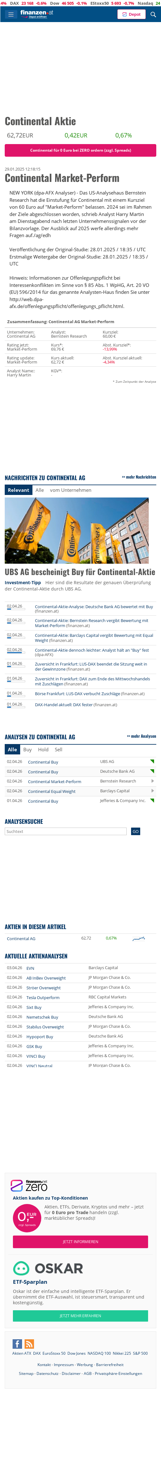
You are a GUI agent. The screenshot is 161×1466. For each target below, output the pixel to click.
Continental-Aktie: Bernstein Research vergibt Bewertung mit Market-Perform (91, 623)
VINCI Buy (35, 1056)
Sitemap (26, 1373)
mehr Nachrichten (141, 477)
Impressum (64, 1364)
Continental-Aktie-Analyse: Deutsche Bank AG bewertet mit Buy (94, 606)
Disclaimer (71, 1373)
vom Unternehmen (70, 490)
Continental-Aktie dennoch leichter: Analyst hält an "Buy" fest (92, 650)
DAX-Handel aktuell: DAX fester (64, 704)
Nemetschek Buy (42, 1017)
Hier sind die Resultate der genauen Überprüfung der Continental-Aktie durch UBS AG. (78, 585)
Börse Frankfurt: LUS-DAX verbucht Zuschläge (77, 693)
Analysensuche (24, 821)
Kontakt (44, 1364)
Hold (43, 749)
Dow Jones (76, 1353)
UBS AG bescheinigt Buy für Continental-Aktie (80, 572)
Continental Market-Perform (54, 781)
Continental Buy (43, 762)
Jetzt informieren (80, 1241)
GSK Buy (34, 1046)
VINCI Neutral (39, 1066)
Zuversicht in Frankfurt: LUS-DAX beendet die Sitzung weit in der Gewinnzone (91, 666)
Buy (27, 749)
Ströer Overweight (43, 988)
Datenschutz (48, 1373)
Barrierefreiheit (110, 1364)
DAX (55, 3)
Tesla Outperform (43, 997)
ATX (18, 3)
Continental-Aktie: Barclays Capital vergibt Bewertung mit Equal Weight (94, 637)
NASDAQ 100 (99, 1353)
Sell (58, 749)
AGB (88, 1373)
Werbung (85, 1364)
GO (136, 831)
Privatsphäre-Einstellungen (118, 1373)
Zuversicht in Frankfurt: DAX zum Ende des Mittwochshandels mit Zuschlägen (92, 681)
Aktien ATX (21, 1353)
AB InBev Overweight (46, 978)
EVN (30, 968)
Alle (40, 490)
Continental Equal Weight (52, 791)
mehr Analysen (143, 736)
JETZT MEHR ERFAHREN (80, 1315)
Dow (96, 3)
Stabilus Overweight (45, 1027)
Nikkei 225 (122, 1353)
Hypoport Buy (39, 1036)
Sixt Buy (34, 1007)
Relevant (18, 490)
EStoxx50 (141, 3)
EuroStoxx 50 (54, 1353)
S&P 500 (140, 1353)
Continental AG (21, 938)
